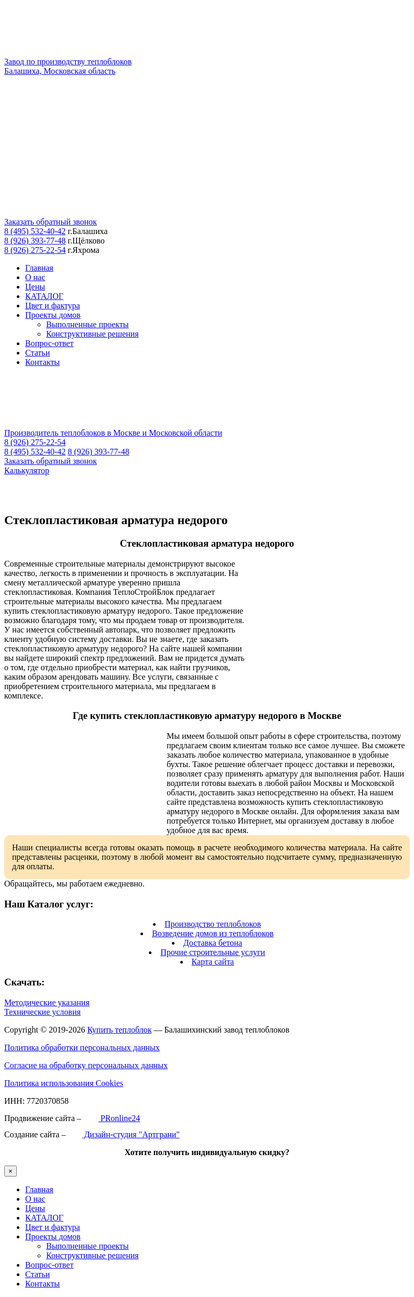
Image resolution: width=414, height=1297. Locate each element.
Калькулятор (26, 470)
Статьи (37, 352)
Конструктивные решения (92, 333)
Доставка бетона (212, 942)
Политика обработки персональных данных (82, 1047)
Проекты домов (53, 315)
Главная (39, 267)
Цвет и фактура (52, 305)
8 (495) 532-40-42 (35, 231)
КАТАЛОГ (44, 296)
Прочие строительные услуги (212, 952)
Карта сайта (213, 961)
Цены (35, 286)
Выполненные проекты (87, 324)
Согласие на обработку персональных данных (86, 1065)
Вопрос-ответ (49, 343)
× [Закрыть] (10, 1171)
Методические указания (47, 1002)
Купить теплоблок (119, 1029)
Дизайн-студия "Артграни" (123, 1134)
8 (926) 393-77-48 (35, 240)
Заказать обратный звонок (50, 221)
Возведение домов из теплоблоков (213, 933)
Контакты (42, 362)
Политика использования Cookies (63, 1083)
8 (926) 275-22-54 (35, 250)
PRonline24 (111, 1118)
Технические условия (42, 1011)
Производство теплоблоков (213, 923)
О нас (35, 277)
